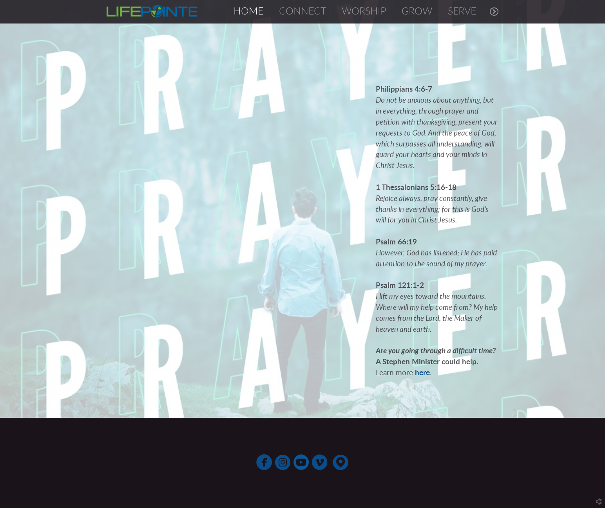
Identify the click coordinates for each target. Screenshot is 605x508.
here (422, 373)
